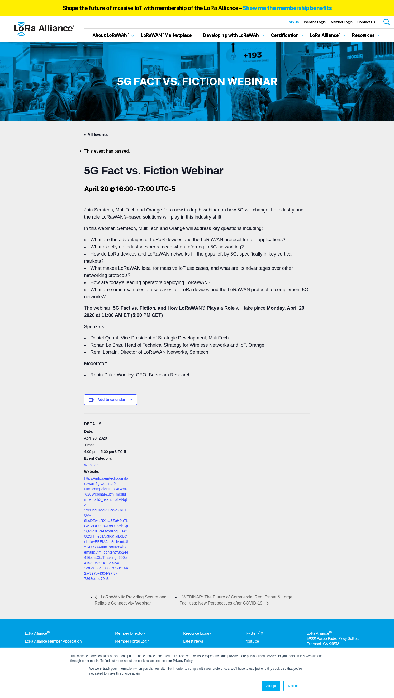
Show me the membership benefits (287, 7)
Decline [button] (293, 686)
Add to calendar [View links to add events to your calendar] (111, 400)
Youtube (252, 641)
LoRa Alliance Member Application (53, 641)
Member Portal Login (132, 641)
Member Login (341, 22)
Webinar (91, 465)
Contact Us (366, 22)
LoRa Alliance (37, 633)
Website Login (314, 22)
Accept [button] (271, 686)
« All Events (96, 134)
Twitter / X (254, 633)
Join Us (293, 22)
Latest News (193, 641)
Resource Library (197, 633)
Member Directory (130, 633)
